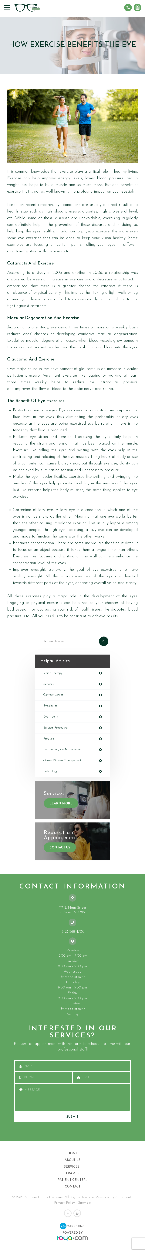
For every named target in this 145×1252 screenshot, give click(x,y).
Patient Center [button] (73, 1180)
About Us (72, 1160)
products (48, 738)
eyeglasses (50, 705)
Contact (72, 1186)
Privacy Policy (64, 1203)
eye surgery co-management (62, 749)
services (48, 684)
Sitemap (84, 1203)
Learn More (60, 803)
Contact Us (59, 847)
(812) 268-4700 (72, 932)
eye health (50, 716)
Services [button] (72, 1166)
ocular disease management (62, 760)
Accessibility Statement (113, 1197)
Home (72, 1153)
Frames (72, 1173)
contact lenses (53, 694)
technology (50, 771)
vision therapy (52, 673)
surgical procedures (56, 727)
